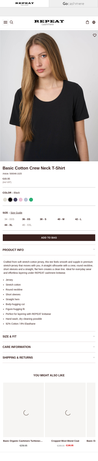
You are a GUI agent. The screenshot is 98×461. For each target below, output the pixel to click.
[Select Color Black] (10, 199)
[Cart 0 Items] (87, 22)
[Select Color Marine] (15, 199)
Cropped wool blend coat (65, 441)
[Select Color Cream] (5, 199)
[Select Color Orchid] (20, 199)
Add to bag (49, 237)
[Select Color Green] (31, 199)
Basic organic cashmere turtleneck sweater (23, 441)
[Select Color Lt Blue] (25, 199)
